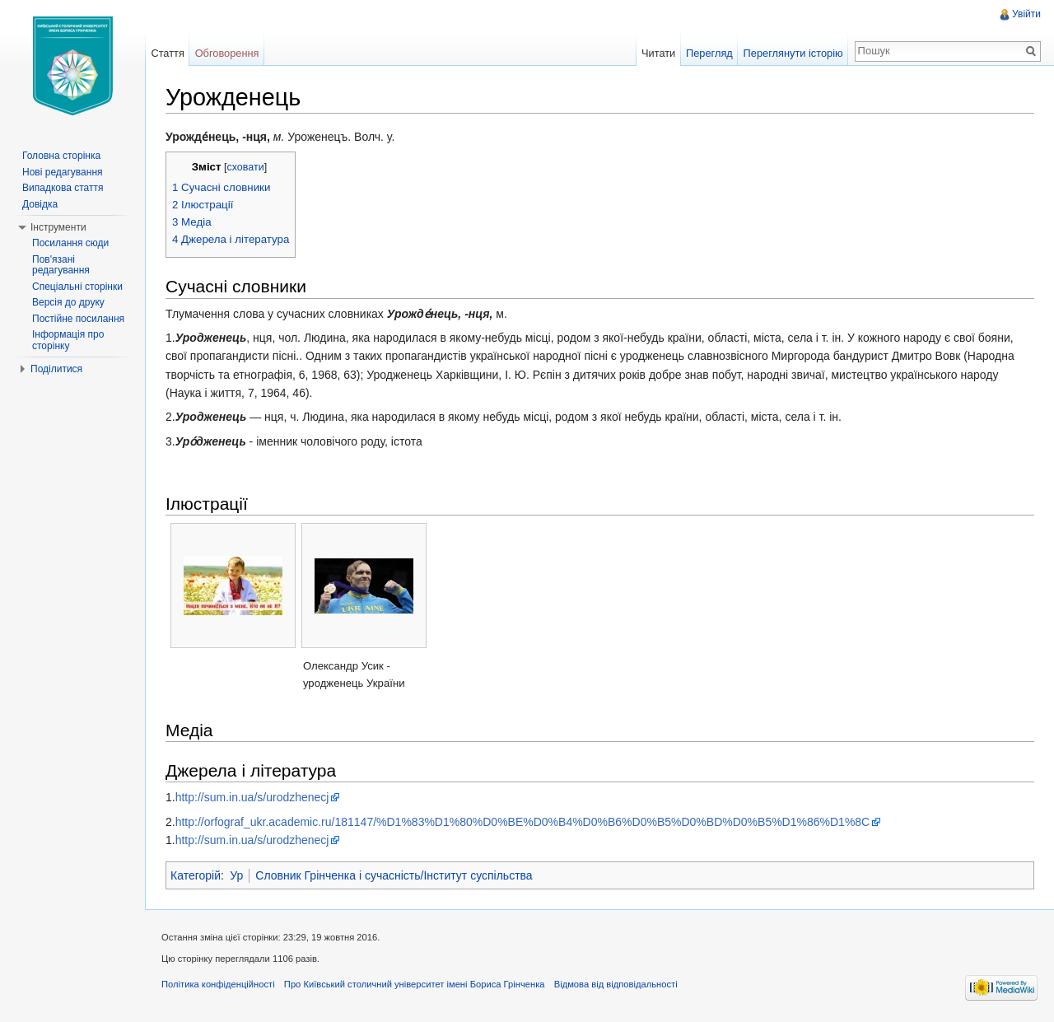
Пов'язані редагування (61, 265)
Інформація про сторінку (68, 340)
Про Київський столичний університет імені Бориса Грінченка (414, 984)
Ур (236, 875)
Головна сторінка (61, 155)
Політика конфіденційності (218, 984)
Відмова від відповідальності (616, 984)
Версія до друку (68, 302)
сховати (245, 167)
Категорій (195, 875)
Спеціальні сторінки (77, 286)
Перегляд (709, 53)
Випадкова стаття (62, 188)
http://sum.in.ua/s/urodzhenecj (252, 797)
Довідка (40, 204)
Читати (658, 53)
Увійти (1026, 14)
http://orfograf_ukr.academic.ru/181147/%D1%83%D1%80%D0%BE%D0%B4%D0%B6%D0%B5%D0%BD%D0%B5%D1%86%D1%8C (522, 821)
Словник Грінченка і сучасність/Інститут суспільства (393, 875)
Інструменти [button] (58, 227)
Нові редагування (62, 172)
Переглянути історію (793, 53)
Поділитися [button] (56, 369)
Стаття (167, 53)
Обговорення (227, 53)
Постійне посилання (78, 318)
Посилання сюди (70, 243)
